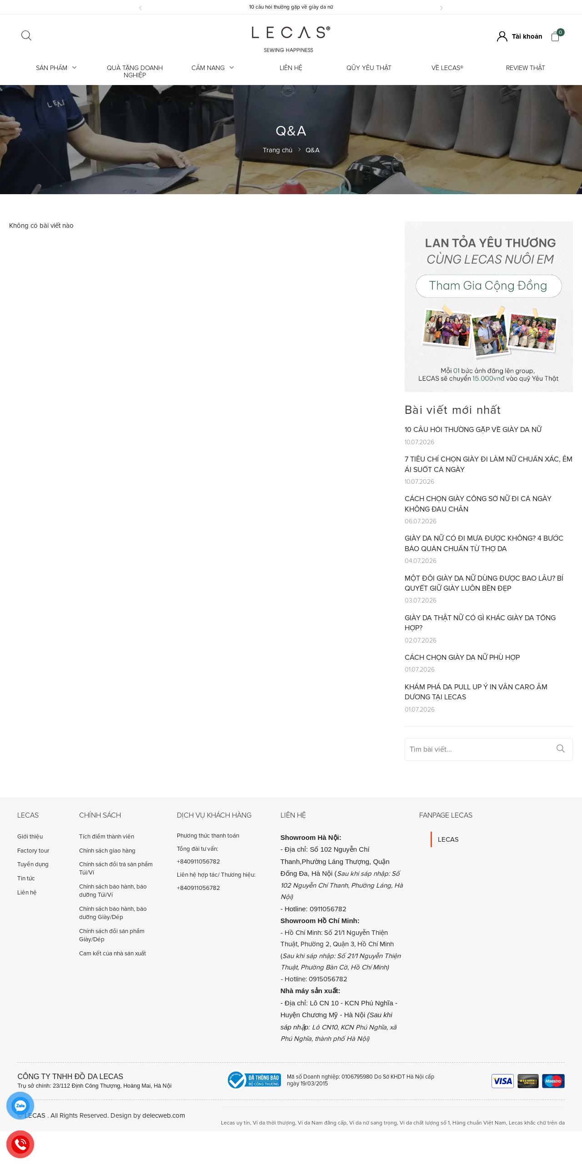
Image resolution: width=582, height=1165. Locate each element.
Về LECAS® (447, 68)
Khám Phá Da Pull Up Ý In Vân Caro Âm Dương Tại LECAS (476, 692)
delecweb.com (163, 1115)
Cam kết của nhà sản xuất (112, 953)
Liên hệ (291, 68)
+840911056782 (198, 861)
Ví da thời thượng (274, 1123)
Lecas (28, 815)
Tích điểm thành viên (106, 836)
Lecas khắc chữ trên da (537, 1123)
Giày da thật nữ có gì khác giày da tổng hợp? (480, 623)
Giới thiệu (30, 836)
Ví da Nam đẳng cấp (322, 1123)
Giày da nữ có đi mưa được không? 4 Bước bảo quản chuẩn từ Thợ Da (484, 543)
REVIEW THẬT (525, 68)
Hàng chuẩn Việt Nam (479, 1123)
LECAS (448, 839)
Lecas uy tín (235, 1123)
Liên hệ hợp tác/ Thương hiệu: (216, 875)
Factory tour (33, 850)
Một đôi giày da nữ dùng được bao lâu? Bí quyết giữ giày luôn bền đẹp (484, 583)
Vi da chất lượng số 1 (425, 1123)
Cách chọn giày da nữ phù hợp (462, 657)
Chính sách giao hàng (107, 850)
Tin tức (26, 878)
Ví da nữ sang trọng (373, 1123)
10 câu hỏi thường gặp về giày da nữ (291, 7)
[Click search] (26, 36)
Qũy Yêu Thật (368, 68)
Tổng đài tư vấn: (197, 849)
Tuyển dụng (33, 864)
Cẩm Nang (212, 68)
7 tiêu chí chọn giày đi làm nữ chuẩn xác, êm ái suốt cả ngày (488, 464)
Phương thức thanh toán (208, 835)
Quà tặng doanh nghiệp (135, 71)
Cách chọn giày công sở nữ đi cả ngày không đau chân (478, 503)
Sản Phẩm (56, 68)
